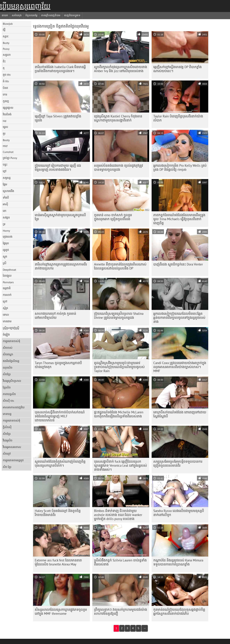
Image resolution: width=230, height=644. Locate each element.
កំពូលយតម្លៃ (31, 15)
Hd (4, 121)
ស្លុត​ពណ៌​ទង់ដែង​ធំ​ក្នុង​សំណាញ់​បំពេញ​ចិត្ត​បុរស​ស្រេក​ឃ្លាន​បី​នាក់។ (60, 463)
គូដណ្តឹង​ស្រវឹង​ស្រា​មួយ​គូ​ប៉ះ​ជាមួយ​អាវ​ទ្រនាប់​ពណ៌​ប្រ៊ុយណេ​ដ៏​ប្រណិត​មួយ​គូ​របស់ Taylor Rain (119, 367)
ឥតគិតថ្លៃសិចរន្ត (11, 361)
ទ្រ (4, 224)
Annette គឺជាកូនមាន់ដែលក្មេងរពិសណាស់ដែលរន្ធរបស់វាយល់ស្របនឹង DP (120, 266)
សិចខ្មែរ (7, 374)
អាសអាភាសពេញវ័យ (14, 407)
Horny (6, 230)
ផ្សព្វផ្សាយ (8, 107)
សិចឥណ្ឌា (8, 354)
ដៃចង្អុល (7, 275)
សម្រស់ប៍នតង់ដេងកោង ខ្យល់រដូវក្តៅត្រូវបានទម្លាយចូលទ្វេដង (118, 167)
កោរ (5, 94)
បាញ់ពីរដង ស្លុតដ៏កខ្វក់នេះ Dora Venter (178, 264)
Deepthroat (9, 269)
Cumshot (8, 152)
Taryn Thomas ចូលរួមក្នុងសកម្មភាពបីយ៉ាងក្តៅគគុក (58, 365)
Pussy (6, 49)
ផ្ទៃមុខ (6, 243)
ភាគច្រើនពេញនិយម (50, 15)
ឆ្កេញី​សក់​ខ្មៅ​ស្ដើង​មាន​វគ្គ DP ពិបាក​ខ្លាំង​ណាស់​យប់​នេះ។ (177, 69)
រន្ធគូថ (6, 250)
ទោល (6, 314)
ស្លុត (5, 256)
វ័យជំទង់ (7, 114)
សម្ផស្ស (7, 177)
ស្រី (4, 263)
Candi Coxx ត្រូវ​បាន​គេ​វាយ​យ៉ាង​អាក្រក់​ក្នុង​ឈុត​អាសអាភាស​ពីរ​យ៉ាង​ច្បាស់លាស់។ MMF (179, 367)
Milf (5, 146)
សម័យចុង (17, 15)
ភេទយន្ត (7, 414)
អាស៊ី (5, 204)
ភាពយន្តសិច (9, 394)
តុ (4, 68)
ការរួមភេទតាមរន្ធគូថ (13, 460)
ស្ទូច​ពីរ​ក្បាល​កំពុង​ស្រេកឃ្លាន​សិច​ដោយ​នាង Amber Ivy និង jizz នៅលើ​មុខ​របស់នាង (120, 69)
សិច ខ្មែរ (7, 467)
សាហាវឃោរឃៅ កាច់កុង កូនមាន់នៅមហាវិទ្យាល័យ (55, 315)
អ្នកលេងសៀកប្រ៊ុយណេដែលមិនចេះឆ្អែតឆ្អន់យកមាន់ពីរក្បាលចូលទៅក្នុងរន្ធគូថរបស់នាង (179, 317)
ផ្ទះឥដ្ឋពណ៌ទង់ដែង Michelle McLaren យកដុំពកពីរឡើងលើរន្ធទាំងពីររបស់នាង (118, 414)
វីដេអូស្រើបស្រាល (12, 381)
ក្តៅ (4, 171)
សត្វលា (7, 54)
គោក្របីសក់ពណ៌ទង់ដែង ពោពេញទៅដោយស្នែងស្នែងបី (179, 414)
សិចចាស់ (7, 347)
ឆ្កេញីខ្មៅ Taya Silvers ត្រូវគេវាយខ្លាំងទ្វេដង (58, 118)
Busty (6, 43)
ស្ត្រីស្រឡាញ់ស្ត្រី (11, 328)
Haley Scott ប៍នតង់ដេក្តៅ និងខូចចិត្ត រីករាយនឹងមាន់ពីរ (58, 513)
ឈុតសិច (7, 367)
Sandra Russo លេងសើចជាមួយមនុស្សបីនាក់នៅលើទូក (178, 513)
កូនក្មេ (6, 101)
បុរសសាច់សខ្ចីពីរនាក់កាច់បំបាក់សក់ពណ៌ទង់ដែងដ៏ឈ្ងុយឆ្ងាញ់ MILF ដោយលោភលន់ (60, 416)
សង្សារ (6, 217)
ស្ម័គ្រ (5, 308)
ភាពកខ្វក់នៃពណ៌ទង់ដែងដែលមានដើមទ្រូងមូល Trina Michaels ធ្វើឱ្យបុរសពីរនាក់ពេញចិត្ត (179, 219)
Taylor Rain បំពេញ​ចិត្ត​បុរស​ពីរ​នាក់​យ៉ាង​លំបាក (178, 118)
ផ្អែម (5, 184)
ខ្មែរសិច (7, 387)
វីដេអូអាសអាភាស (12, 447)
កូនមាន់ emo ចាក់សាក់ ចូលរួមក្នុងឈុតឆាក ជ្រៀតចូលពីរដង (113, 217)
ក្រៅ (5, 301)
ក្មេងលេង (7, 236)
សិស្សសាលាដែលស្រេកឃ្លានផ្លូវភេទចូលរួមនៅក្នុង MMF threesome (61, 611)
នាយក (5, 15)
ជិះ (4, 61)
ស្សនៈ (6, 36)
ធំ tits (6, 81)
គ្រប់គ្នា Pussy (10, 158)
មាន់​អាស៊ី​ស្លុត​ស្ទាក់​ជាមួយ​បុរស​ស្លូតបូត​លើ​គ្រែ (60, 217)
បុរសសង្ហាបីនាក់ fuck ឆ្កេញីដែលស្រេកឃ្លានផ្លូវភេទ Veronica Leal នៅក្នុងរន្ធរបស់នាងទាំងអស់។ (120, 465)
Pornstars (8, 282)
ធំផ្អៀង (6, 334)
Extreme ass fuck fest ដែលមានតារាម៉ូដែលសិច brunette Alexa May (58, 562)
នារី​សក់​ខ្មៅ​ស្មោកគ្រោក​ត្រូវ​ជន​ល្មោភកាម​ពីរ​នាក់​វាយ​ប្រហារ (61, 266)
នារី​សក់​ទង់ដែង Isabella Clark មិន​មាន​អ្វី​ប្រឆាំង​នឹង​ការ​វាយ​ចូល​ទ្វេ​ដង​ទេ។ (60, 69)
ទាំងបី (6, 197)
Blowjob (8, 23)
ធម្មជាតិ (7, 288)
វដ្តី (4, 29)
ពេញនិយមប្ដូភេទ (72, 15)
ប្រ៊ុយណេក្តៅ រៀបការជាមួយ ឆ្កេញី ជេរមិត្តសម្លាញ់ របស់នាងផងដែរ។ (58, 167)
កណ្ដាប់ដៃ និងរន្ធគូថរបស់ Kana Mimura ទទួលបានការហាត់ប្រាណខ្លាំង (178, 562)
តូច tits (7, 74)
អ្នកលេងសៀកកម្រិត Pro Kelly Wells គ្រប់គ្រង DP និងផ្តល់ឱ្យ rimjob (180, 167)
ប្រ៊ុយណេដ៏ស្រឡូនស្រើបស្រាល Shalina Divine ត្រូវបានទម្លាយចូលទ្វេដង (118, 315)
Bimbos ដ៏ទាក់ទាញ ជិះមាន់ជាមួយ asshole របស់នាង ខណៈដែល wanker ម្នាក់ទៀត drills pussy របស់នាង (118, 515)
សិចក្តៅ (7, 453)
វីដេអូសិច (7, 440)
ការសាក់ (7, 294)
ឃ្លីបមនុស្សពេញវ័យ (25, 6)
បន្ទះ (5, 164)
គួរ (4, 133)
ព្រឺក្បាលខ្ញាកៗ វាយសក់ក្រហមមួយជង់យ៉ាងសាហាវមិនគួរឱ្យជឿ (120, 611)
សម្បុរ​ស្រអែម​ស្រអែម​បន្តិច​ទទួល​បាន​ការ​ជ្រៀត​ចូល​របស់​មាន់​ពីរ (177, 463)
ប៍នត (5, 88)
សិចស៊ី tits (8, 400)
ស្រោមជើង (8, 191)
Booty (6, 140)
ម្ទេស (5, 127)
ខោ (4, 211)
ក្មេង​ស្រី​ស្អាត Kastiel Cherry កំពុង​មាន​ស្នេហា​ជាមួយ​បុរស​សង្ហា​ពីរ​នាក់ (118, 118)
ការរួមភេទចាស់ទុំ (11, 341)
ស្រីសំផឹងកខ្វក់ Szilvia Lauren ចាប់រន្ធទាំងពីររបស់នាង (120, 562)
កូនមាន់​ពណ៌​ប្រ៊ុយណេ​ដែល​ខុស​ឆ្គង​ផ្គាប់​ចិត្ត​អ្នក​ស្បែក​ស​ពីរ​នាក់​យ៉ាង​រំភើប (179, 611)
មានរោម (7, 321)
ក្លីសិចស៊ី (7, 427)
